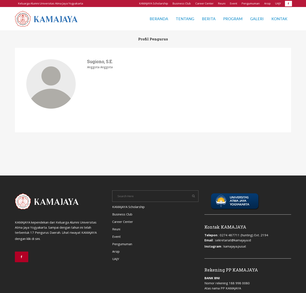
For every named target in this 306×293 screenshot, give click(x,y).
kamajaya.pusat (235, 246)
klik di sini (33, 238)
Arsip (267, 3)
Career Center (204, 3)
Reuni (221, 3)
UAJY (278, 3)
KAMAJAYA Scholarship (153, 3)
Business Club (182, 3)
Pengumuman (251, 3)
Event (233, 3)
